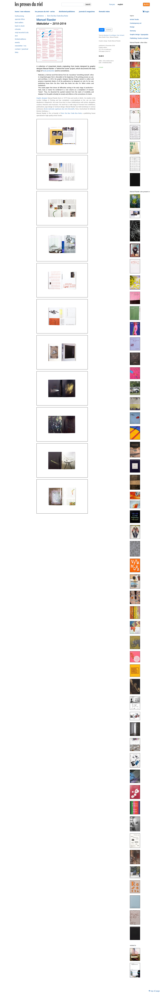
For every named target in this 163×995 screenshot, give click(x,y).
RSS (146, 4)
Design (132, 27)
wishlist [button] (108, 30)
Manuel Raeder (46, 19)
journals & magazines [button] (87, 12)
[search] (72, 4)
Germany (133, 31)
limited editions (20, 39)
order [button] (102, 30)
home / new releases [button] (22, 12)
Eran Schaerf (120, 35)
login (146, 12)
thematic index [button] (104, 12)
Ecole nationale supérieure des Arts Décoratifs (59, 109)
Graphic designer (42, 98)
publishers (40, 16)
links (16, 52)
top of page (154, 991)
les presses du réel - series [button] (45, 12)
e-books (18, 29)
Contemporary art (135, 23)
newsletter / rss (20, 46)
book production (49, 71)
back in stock (19, 26)
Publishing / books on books (139, 38)
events (17, 43)
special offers (20, 19)
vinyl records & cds (21, 33)
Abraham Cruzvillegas (110, 35)
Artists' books (134, 19)
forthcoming (19, 16)
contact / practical (21, 49)
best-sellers (19, 23)
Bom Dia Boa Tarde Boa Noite (57, 16)
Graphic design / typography (139, 34)
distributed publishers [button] (67, 12)
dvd (16, 36)
